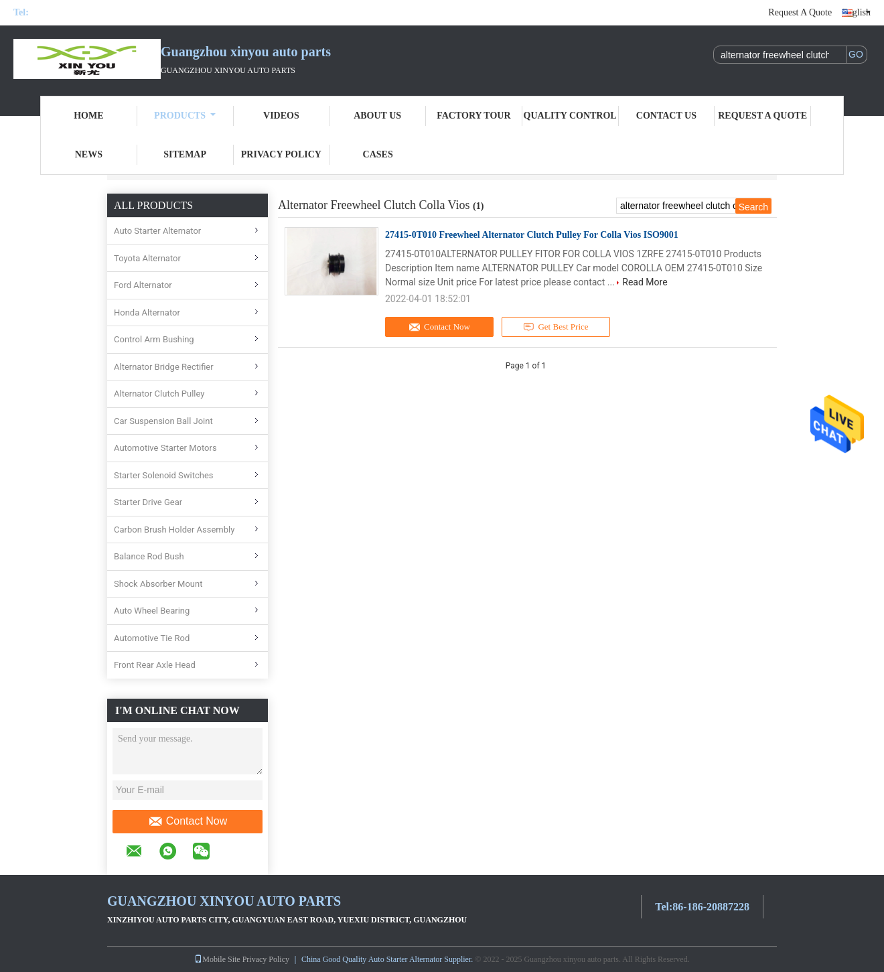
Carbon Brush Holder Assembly (174, 530)
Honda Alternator (147, 312)
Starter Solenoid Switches (164, 475)
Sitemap (184, 154)
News (88, 154)
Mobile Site (217, 959)
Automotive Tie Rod (152, 638)
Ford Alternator (143, 285)
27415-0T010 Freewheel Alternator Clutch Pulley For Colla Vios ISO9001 (531, 235)
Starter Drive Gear (148, 502)
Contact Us (666, 116)
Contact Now (188, 821)
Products (185, 116)
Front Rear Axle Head (155, 665)
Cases (378, 154)
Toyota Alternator (147, 258)
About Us (377, 116)
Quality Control (570, 116)
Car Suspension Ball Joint (163, 421)
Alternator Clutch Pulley (159, 394)
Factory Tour (473, 116)
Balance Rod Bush (149, 556)
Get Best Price (556, 327)
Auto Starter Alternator (157, 231)
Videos (281, 116)
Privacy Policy (281, 154)
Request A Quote (800, 12)
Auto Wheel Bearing (152, 611)
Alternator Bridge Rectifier (164, 367)
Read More (644, 282)
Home (88, 116)
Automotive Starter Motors (165, 448)
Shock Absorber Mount (158, 584)
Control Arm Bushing (154, 339)
